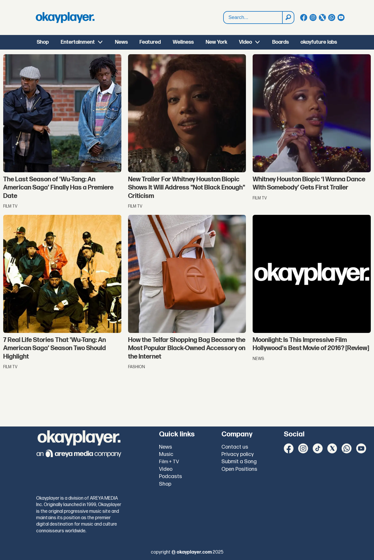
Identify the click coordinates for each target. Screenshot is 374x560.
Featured (150, 42)
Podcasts (170, 476)
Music (166, 454)
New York (216, 42)
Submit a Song (239, 462)
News (121, 42)
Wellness (183, 42)
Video (245, 42)
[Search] (288, 17)
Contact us (234, 447)
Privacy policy (237, 454)
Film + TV (169, 462)
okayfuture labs (318, 42)
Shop (43, 42)
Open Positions (239, 469)
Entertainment (78, 42)
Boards (280, 42)
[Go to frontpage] (65, 17)
